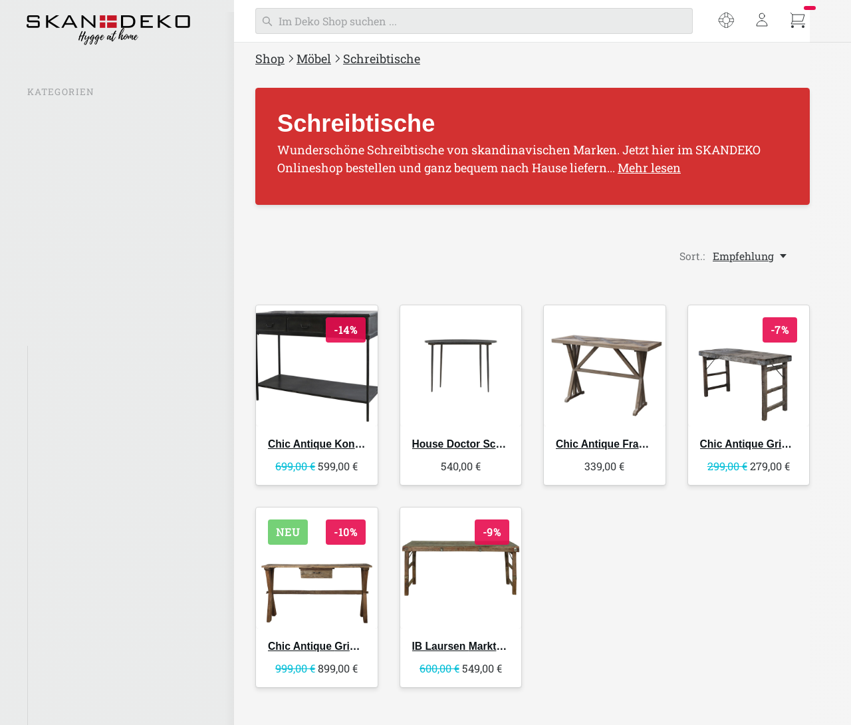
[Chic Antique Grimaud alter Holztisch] (749, 366)
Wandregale (66, 569)
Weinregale (64, 596)
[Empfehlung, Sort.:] (751, 256)
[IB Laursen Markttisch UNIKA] (461, 570)
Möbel (314, 59)
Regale (52, 542)
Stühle (52, 384)
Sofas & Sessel (71, 463)
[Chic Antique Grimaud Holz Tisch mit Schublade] (317, 570)
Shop (270, 59)
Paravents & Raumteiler (95, 701)
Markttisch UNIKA (484, 648)
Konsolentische (74, 622)
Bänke (51, 411)
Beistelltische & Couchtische (106, 516)
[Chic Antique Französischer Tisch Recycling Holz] (605, 366)
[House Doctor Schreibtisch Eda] (461, 366)
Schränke (59, 675)
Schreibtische (381, 59)
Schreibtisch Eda (490, 444)
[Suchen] (474, 21)
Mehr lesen (649, 168)
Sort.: (692, 256)
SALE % (47, 117)
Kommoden (64, 648)
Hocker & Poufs (74, 437)
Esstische (59, 490)
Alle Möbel (62, 358)
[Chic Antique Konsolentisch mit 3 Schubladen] (317, 366)
